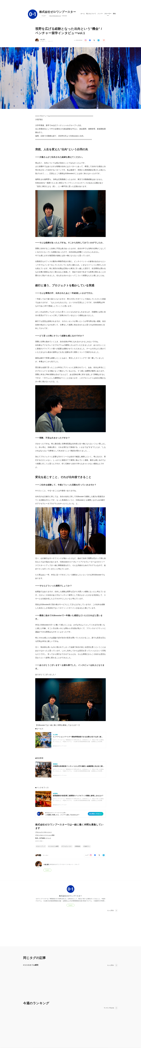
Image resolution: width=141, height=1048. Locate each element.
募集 (114, 13)
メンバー (100, 13)
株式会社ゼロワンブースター (57, 12)
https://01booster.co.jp (55, 16)
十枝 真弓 (42, 39)
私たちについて (91, 13)
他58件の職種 (39, 841)
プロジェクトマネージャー (43, 832)
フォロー (44, 16)
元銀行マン (87, 846)
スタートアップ (41, 846)
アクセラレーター (67, 846)
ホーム (83, 13)
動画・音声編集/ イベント (43, 838)
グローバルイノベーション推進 (44, 835)
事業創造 (78, 846)
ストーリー (107, 13)
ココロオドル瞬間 (53, 846)
